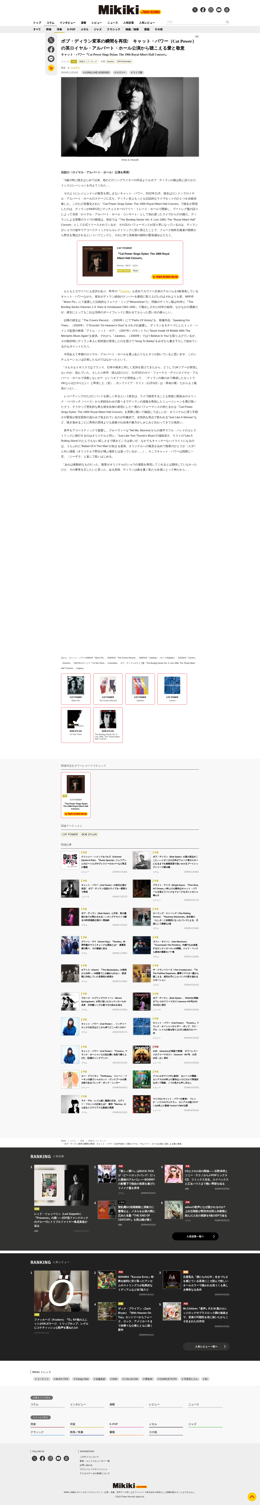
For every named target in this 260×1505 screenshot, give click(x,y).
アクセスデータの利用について (95, 1473)
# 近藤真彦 (99, 1379)
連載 (83, 23)
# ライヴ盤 (136, 72)
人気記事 (128, 23)
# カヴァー (120, 72)
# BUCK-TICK (61, 1379)
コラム (50, 23)
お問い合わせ (86, 1465)
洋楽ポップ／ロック (88, 61)
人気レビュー (147, 23)
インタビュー (68, 23)
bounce (110, 61)
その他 (159, 29)
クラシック (113, 29)
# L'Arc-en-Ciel (130, 1379)
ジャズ (98, 29)
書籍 (146, 29)
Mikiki (63, 1141)
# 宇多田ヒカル (190, 1379)
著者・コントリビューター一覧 (95, 1461)
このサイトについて (89, 1457)
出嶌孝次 (75, 67)
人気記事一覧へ (195, 1236)
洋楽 (59, 29)
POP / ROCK (124, 271)
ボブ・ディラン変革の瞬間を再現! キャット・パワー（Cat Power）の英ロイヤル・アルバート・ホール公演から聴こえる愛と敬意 (123, 1144)
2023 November (124, 61)
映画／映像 (132, 29)
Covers (124, 291)
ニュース (112, 23)
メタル (85, 29)
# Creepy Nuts (81, 1379)
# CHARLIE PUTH (167, 1379)
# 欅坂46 (147, 1379)
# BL (205, 1379)
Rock (135, 271)
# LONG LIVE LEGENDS (96, 72)
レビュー (97, 23)
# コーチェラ (42, 1379)
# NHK (113, 1379)
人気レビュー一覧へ (206, 1346)
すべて (37, 29)
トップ (37, 23)
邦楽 (48, 29)
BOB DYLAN (89, 834)
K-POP (71, 29)
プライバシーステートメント (94, 1469)
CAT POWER (70, 834)
